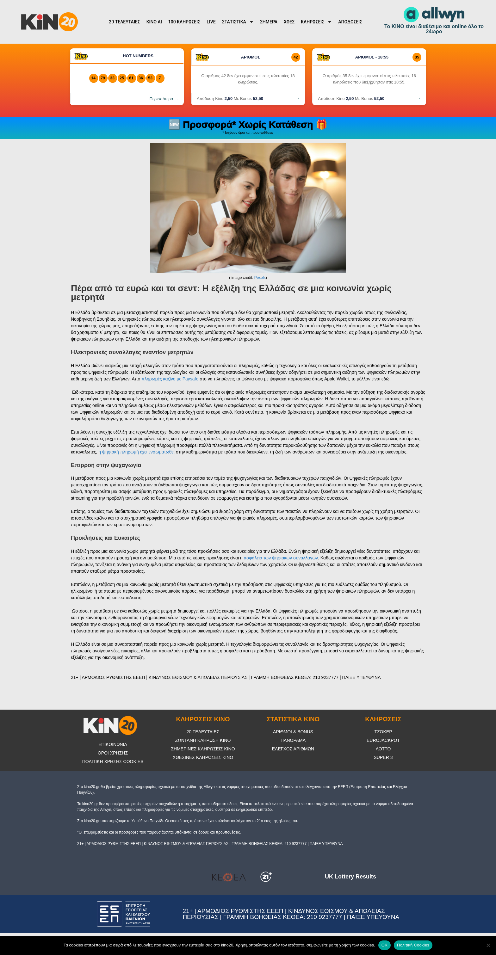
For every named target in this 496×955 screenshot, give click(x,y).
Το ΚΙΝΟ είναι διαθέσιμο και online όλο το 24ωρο (434, 29)
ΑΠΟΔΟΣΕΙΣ (350, 21)
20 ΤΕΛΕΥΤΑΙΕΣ (124, 21)
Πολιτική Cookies (413, 945)
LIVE (211, 21)
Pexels (260, 277)
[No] (488, 945)
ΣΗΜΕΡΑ (268, 21)
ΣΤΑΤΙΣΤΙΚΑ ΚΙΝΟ (293, 719)
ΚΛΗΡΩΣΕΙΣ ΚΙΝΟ (203, 719)
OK (384, 945)
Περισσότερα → (164, 98)
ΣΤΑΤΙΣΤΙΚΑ (238, 21)
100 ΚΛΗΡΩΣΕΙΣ (184, 21)
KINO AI (154, 21)
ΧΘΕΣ (289, 21)
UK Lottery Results (350, 876)
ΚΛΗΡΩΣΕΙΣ (316, 21)
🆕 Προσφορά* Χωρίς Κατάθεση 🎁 (248, 124)
